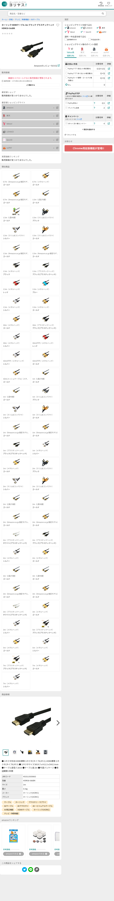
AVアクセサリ (23, 806)
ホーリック (19, 802)
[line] (31, 870)
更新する (30, 85)
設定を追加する (88, 129)
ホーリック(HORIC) (41, 810)
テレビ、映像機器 (22, 19)
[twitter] (24, 870)
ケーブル (7, 802)
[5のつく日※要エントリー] (109, 123)
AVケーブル (35, 19)
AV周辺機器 (8, 810)
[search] (103, 13)
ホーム (4, 19)
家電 (11, 19)
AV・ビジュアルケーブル (42, 806)
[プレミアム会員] (109, 107)
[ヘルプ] (94, 103)
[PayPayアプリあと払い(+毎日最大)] (109, 73)
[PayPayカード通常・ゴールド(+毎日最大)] (109, 78)
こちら (85, 96)
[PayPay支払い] (109, 103)
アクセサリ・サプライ (37, 802)
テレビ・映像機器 (11, 813)
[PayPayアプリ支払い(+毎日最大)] (109, 68)
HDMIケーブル (23, 810)
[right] (58, 723)
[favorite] (58, 25)
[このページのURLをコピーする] (36, 869)
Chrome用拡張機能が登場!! (88, 148)
